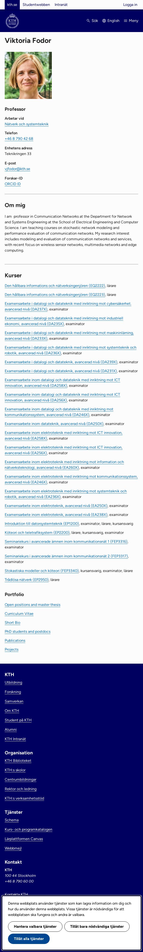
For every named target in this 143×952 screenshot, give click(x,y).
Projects (11, 649)
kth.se (12, 4)
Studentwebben (36, 4)
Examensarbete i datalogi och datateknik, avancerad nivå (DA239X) (61, 362)
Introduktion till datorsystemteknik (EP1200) (42, 523)
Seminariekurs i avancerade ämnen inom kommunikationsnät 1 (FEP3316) (66, 541)
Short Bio (12, 622)
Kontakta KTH (16, 894)
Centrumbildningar (20, 779)
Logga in (130, 4)
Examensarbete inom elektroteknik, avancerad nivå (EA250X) (56, 505)
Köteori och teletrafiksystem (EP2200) (37, 532)
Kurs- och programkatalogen (28, 829)
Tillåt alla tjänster (29, 938)
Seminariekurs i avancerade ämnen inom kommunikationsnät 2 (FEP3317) (66, 556)
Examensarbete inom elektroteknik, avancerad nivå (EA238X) (56, 514)
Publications (15, 640)
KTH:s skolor (15, 770)
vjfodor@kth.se (17, 169)
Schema (12, 820)
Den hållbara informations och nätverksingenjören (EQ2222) (55, 285)
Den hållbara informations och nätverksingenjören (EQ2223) (55, 294)
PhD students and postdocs (27, 631)
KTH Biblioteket (18, 760)
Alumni (11, 729)
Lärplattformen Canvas (24, 839)
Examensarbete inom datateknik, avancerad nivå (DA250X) (54, 423)
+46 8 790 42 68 (19, 138)
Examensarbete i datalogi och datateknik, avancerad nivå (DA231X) (61, 371)
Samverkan (14, 701)
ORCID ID (13, 184)
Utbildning (13, 682)
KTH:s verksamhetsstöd (24, 798)
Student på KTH (18, 720)
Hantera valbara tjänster (35, 926)
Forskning (13, 692)
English (113, 20)
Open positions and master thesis (32, 604)
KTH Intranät (15, 739)
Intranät (61, 4)
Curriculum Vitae (19, 613)
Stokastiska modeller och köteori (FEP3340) (42, 570)
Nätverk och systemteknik (27, 124)
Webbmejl (13, 848)
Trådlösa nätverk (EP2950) (27, 579)
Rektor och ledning (21, 789)
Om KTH (12, 710)
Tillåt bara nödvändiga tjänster (97, 926)
